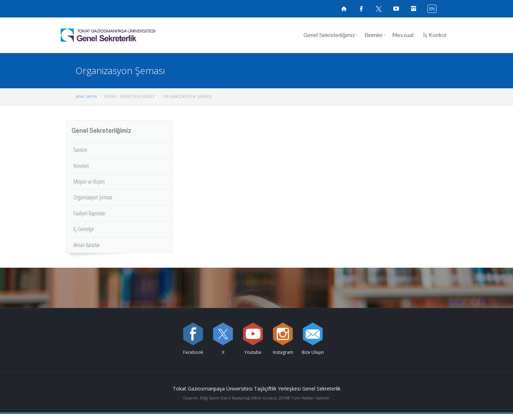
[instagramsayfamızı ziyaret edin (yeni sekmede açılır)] (413, 8)
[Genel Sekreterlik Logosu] (126, 35)
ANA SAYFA (86, 96)
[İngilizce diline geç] (430, 8)
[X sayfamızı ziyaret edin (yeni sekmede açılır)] (378, 8)
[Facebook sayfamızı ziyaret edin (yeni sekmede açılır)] (361, 8)
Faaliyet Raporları (89, 213)
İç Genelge (83, 229)
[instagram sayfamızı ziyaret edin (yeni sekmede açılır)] (282, 334)
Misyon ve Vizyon (89, 181)
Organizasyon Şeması (92, 197)
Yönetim (81, 166)
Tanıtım (80, 150)
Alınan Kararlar (86, 245)
